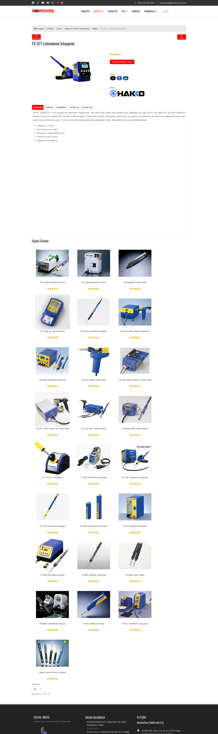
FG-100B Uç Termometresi (167, 282)
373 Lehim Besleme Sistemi (51, 282)
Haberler (136, 11)
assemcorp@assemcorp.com (173, 3)
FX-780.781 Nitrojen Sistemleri (51, 477)
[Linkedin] (48, 3)
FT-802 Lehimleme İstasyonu (90, 428)
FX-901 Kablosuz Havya (128, 526)
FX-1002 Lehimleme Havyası (167, 428)
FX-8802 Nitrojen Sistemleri (167, 477)
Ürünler (98, 11)
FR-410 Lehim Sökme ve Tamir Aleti (90, 380)
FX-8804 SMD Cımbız (51, 526)
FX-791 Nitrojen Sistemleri (89, 477)
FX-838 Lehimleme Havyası (128, 477)
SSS (123, 11)
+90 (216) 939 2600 (145, 3)
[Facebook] (33, 3)
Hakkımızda (149, 11)
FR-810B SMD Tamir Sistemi (167, 380)
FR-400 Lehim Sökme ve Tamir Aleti (51, 380)
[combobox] (173, 11)
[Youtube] (43, 3)
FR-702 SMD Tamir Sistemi (128, 380)
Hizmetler (112, 11)
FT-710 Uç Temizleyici (51, 428)
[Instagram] (53, 3)
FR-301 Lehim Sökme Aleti (167, 331)
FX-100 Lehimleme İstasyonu (128, 428)
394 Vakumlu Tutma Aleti (128, 282)
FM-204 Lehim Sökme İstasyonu (89, 331)
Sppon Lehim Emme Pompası (51, 575)
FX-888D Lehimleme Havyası (90, 526)
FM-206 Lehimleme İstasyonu (128, 331)
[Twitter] (38, 3)
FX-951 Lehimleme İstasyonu (167, 526)
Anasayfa (85, 11)
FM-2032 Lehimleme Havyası (51, 331)
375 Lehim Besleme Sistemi (89, 282)
